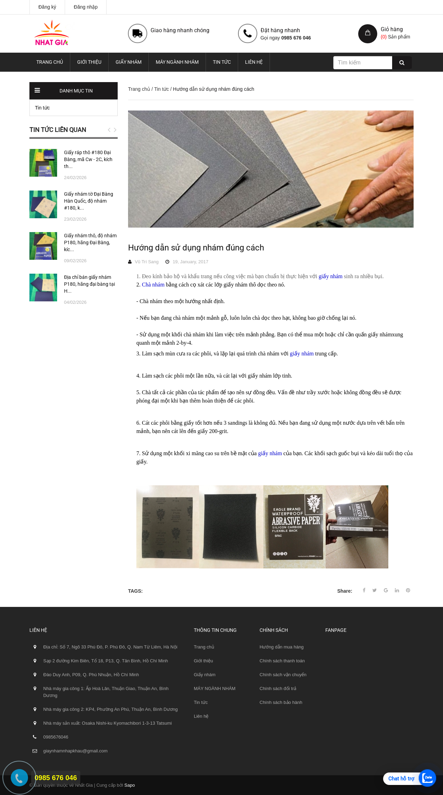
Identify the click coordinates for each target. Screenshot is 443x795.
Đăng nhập (86, 7)
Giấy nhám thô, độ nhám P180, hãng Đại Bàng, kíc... (90, 242)
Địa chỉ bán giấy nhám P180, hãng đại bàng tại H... (89, 284)
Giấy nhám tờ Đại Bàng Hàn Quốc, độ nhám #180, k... (88, 201)
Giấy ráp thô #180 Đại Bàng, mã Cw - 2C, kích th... (88, 159)
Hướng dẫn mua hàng (282, 647)
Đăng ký (47, 7)
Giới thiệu (89, 62)
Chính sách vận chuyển (283, 674)
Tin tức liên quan (57, 129)
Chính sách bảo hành (281, 702)
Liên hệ (254, 62)
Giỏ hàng (392, 29)
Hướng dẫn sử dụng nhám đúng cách (196, 248)
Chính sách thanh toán (282, 660)
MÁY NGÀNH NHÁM (177, 62)
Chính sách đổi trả (278, 688)
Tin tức (222, 62)
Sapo (129, 785)
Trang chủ (49, 62)
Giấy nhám (129, 62)
